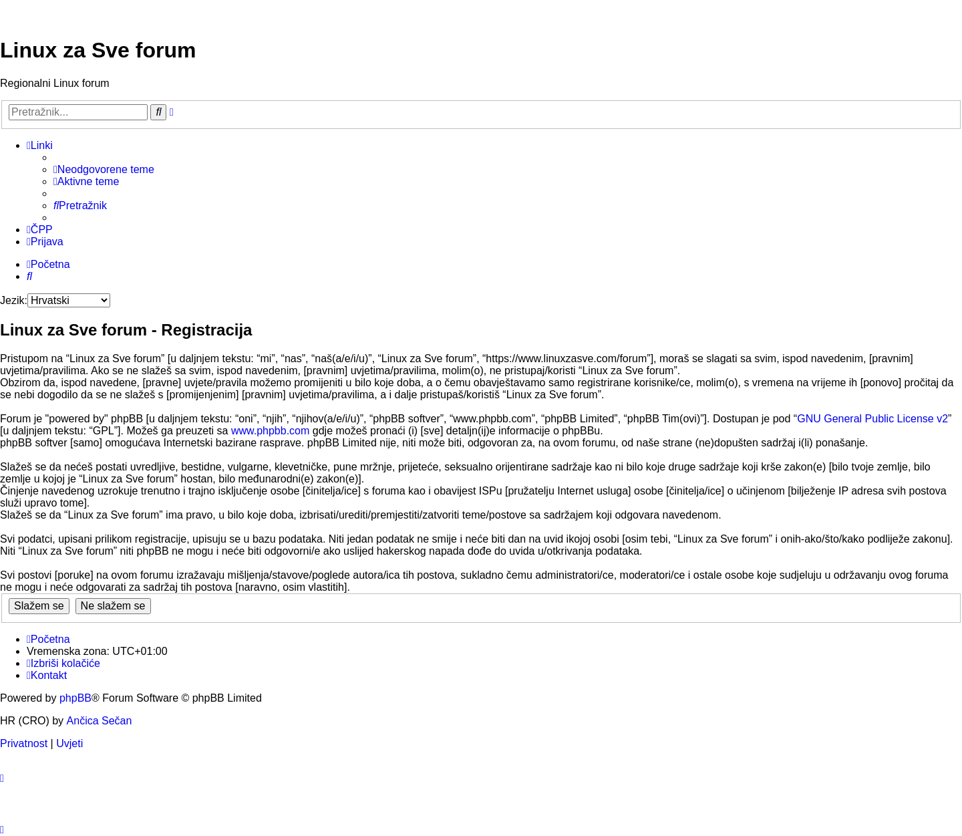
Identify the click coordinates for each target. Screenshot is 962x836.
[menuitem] (103, 170)
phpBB (75, 698)
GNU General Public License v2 (872, 418)
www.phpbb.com (270, 430)
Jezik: (13, 300)
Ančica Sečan (99, 720)
